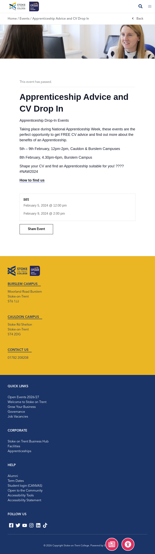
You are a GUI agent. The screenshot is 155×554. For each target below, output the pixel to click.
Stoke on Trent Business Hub (28, 441)
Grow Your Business (22, 407)
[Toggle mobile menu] (150, 6)
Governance (16, 412)
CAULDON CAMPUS (23, 317)
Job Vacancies (18, 416)
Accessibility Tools (21, 495)
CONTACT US (18, 350)
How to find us (32, 180)
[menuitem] (112, 544)
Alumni (13, 476)
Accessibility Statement (24, 500)
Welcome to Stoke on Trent (27, 402)
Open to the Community (25, 490)
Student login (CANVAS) (25, 486)
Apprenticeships (19, 451)
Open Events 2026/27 (23, 397)
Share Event (36, 229)
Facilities (14, 446)
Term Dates (16, 481)
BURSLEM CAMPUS (23, 284)
